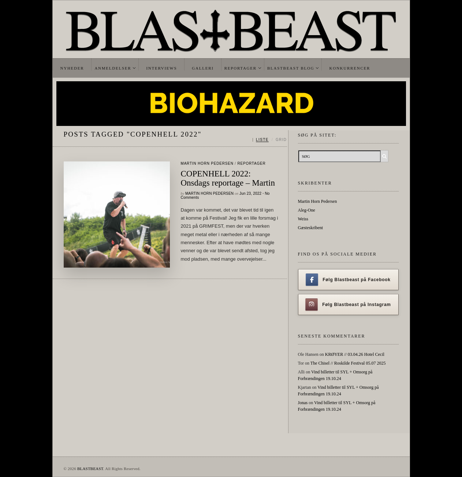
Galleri (202, 68)
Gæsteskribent (310, 227)
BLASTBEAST (90, 468)
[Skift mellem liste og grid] (270, 140)
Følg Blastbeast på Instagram (348, 304)
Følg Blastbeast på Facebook (348, 279)
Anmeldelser (112, 68)
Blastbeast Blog (290, 68)
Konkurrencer (349, 68)
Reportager (240, 68)
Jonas (303, 402)
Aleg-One (306, 210)
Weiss (303, 218)
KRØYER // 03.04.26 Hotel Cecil (354, 354)
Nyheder (72, 68)
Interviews (161, 68)
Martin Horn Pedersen (207, 163)
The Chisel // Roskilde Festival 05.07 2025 (348, 363)
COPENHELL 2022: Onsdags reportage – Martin (228, 178)
